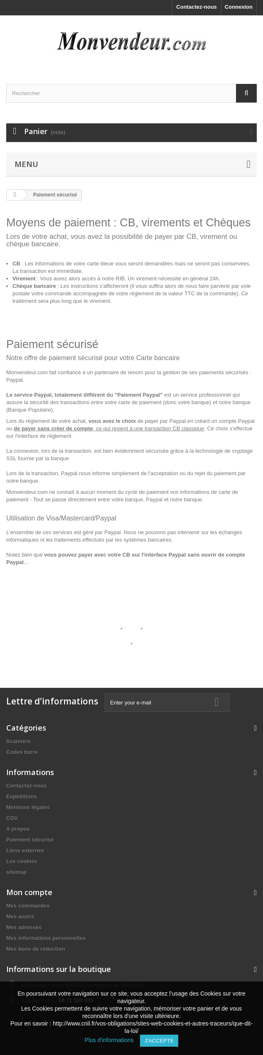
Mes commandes (28, 906)
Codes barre (22, 752)
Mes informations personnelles (46, 938)
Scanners (18, 741)
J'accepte (159, 1041)
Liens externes (25, 850)
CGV (12, 818)
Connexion (239, 7)
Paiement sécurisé (30, 840)
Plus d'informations (112, 1040)
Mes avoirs (20, 916)
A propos (18, 829)
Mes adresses (24, 927)
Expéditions (21, 796)
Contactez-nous (196, 7)
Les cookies (21, 861)
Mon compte (29, 892)
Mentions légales (28, 807)
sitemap (16, 872)
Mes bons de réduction (35, 949)
